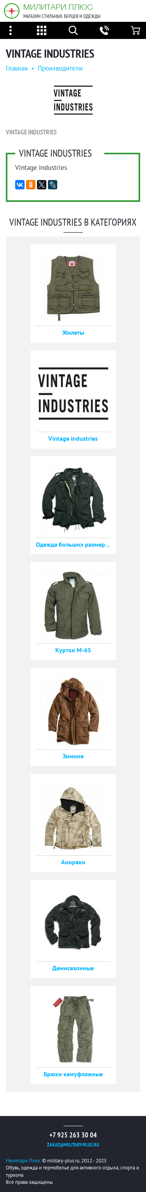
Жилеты (73, 332)
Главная (17, 68)
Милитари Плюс (58, 6)
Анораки (73, 862)
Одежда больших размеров (73, 544)
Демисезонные (73, 968)
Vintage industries (73, 438)
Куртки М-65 (73, 650)
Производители (60, 68)
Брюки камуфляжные (73, 1074)
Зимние (73, 756)
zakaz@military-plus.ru (73, 1144)
